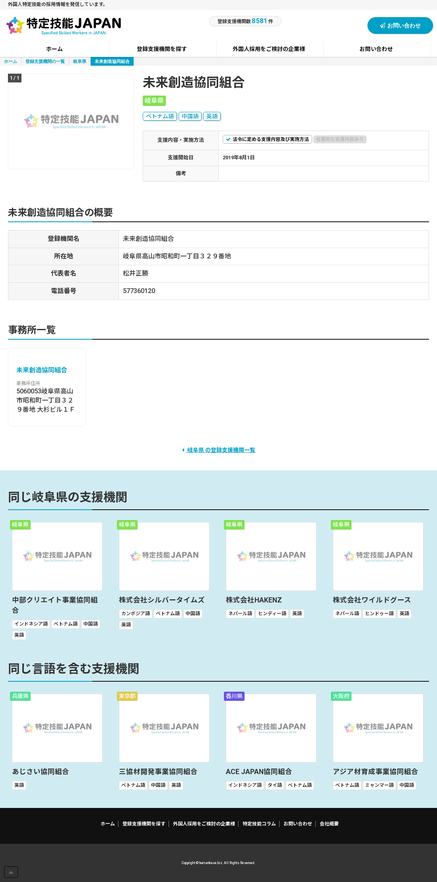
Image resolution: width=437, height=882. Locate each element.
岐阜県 (79, 61)
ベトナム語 (160, 116)
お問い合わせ (400, 25)
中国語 (190, 116)
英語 (212, 116)
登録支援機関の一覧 (45, 61)
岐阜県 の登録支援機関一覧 (218, 450)
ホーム (10, 61)
